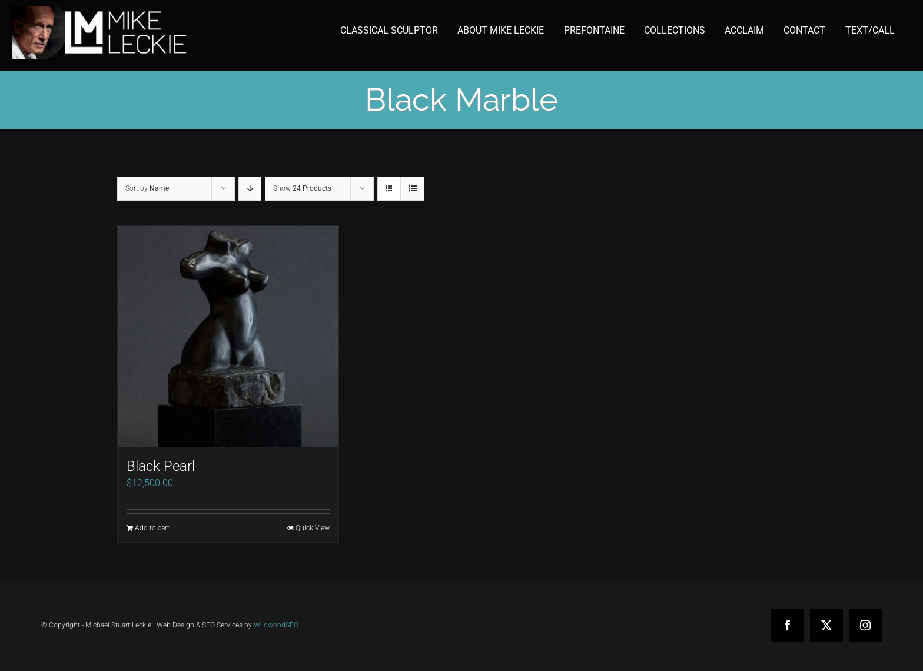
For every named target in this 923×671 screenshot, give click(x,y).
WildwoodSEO (276, 625)
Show (302, 188)
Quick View (313, 528)
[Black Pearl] (228, 336)
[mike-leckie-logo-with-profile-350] (100, 10)
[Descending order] (249, 189)
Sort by (147, 188)
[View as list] (412, 188)
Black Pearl (161, 466)
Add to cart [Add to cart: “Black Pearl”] (152, 528)
